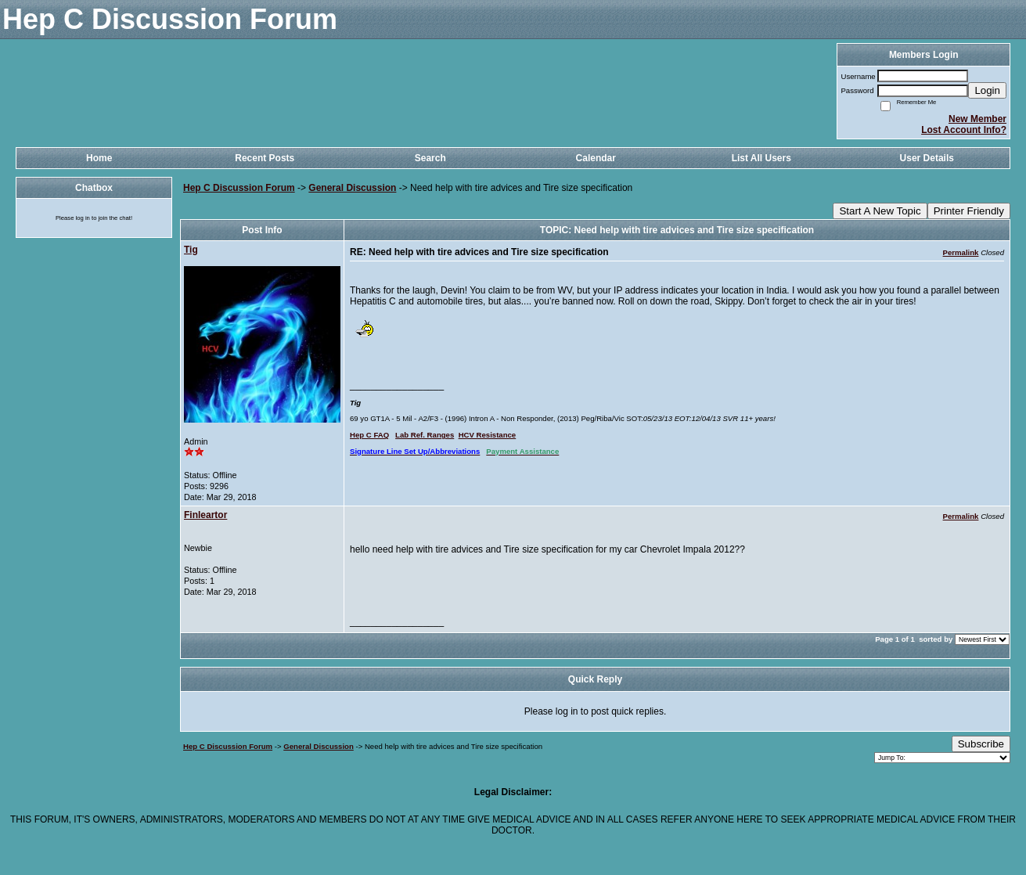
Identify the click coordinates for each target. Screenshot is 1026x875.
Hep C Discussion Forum (239, 187)
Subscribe (981, 744)
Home (99, 158)
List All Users (761, 158)
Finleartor (205, 515)
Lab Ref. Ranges (424, 434)
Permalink (961, 252)
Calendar (596, 158)
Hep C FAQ (369, 434)
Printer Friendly (969, 211)
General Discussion (352, 187)
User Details (927, 158)
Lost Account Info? (963, 129)
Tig (191, 249)
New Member (977, 118)
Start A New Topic (879, 211)
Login (987, 90)
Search (430, 158)
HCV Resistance (488, 434)
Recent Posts (264, 158)
